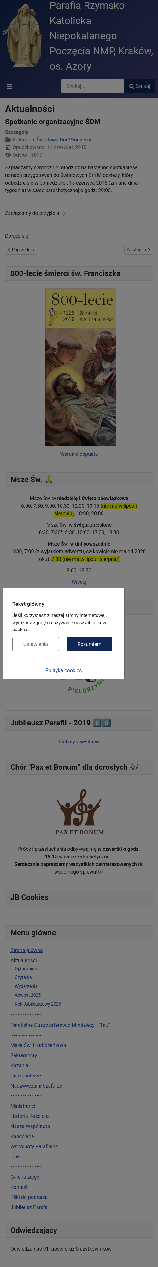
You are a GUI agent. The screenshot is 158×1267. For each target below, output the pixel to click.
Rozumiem (89, 644)
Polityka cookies (63, 671)
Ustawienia (35, 644)
